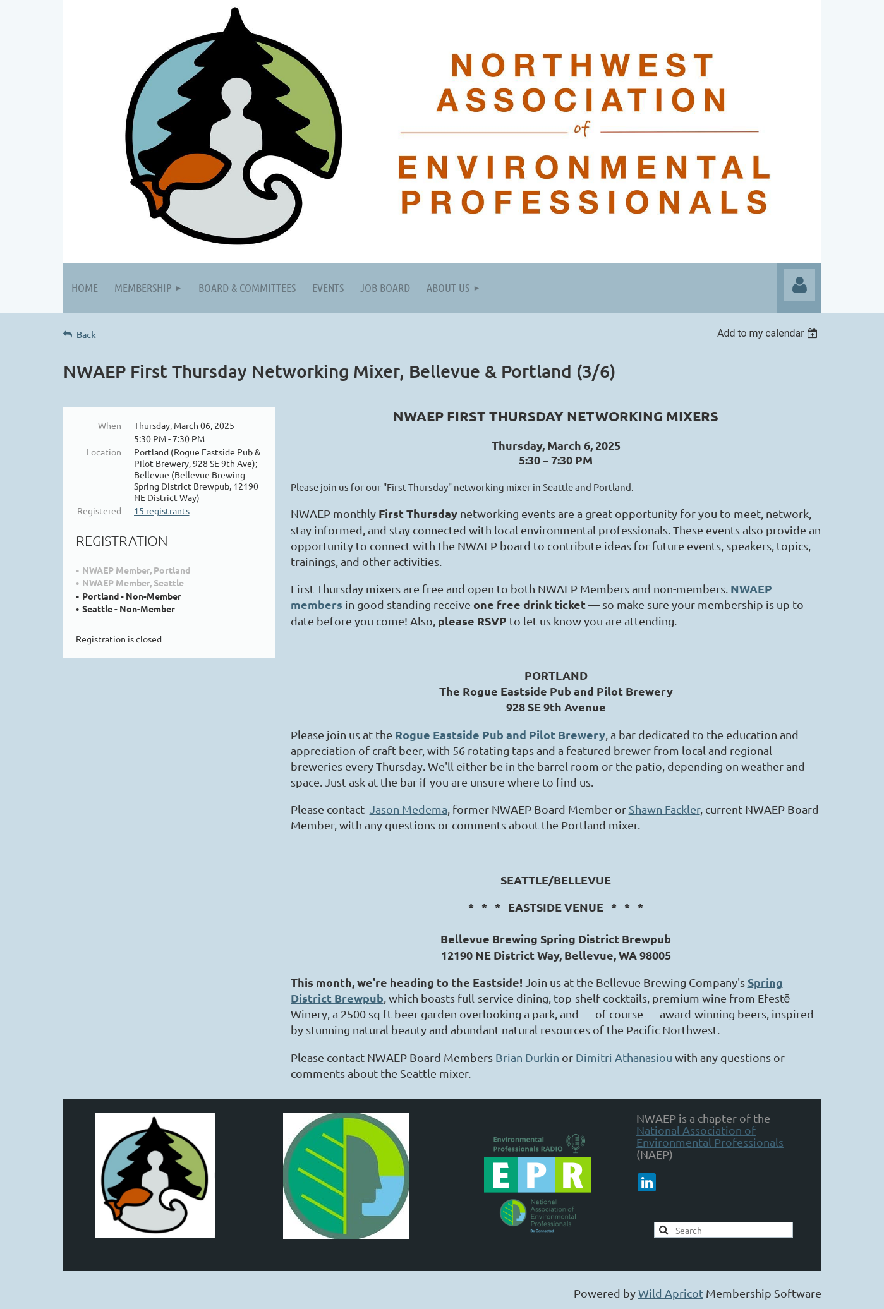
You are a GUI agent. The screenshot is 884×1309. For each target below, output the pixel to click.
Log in (799, 285)
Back (86, 335)
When (109, 425)
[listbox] (769, 333)
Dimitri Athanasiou (624, 1057)
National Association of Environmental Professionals (710, 1136)
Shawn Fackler (664, 809)
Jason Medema (408, 809)
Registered (99, 510)
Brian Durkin (527, 1057)
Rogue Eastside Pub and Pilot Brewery (500, 734)
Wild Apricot (670, 1293)
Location (104, 451)
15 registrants (162, 510)
